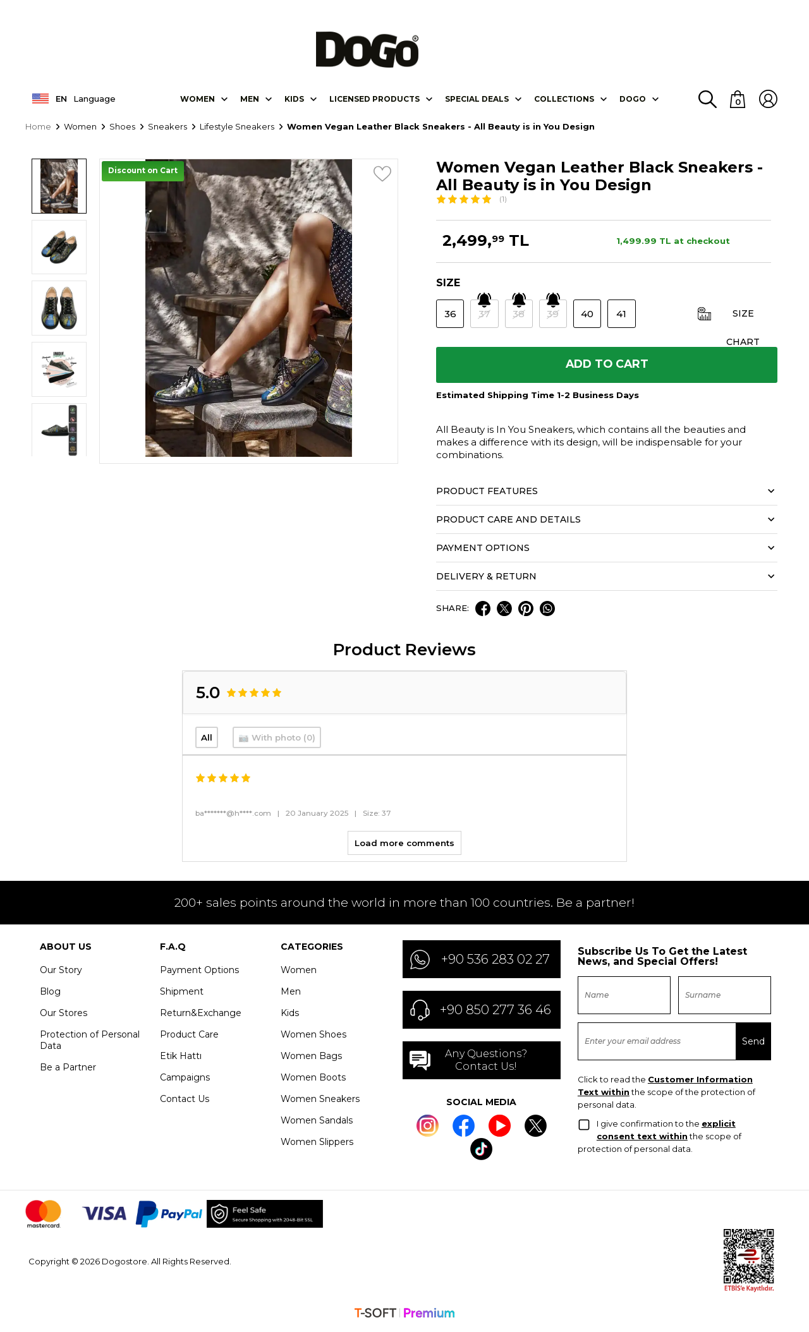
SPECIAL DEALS (477, 99)
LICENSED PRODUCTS (374, 99)
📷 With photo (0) (276, 741)
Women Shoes (313, 1037)
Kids (290, 1015)
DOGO (632, 99)
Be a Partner (68, 1069)
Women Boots (313, 1080)
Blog (50, 994)
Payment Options (199, 972)
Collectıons (564, 99)
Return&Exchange (200, 1015)
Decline (710, 1305)
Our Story (61, 972)
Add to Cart (607, 366)
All (206, 741)
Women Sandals (317, 1123)
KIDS (294, 99)
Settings (662, 1305)
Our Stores (63, 1015)
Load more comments (404, 845)
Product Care (189, 1037)
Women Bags (311, 1058)
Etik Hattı (181, 1058)
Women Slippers (317, 1144)
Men (249, 99)
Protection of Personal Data (90, 1042)
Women (197, 99)
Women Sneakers (320, 1101)
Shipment (182, 994)
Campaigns (185, 1080)
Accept (756, 1305)
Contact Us (184, 1101)
